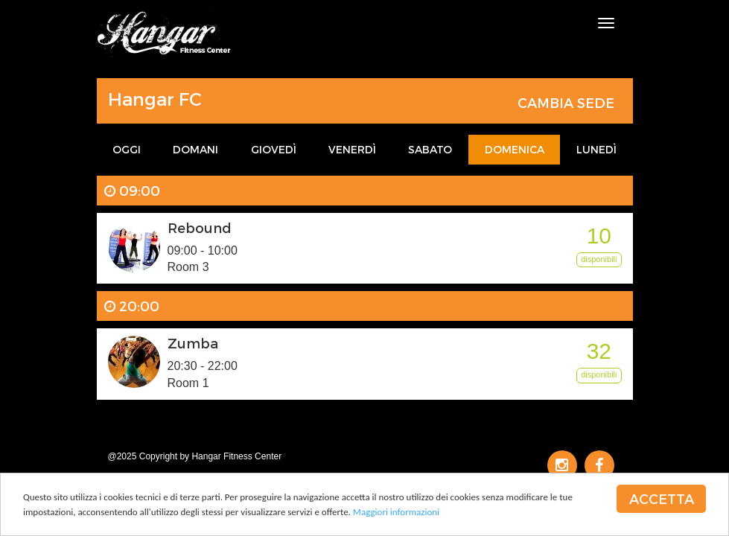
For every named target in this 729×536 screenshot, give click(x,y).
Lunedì (596, 149)
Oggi (126, 149)
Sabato (430, 149)
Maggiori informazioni (396, 511)
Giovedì (273, 149)
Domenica (514, 149)
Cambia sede (566, 102)
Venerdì (352, 149)
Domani (195, 149)
